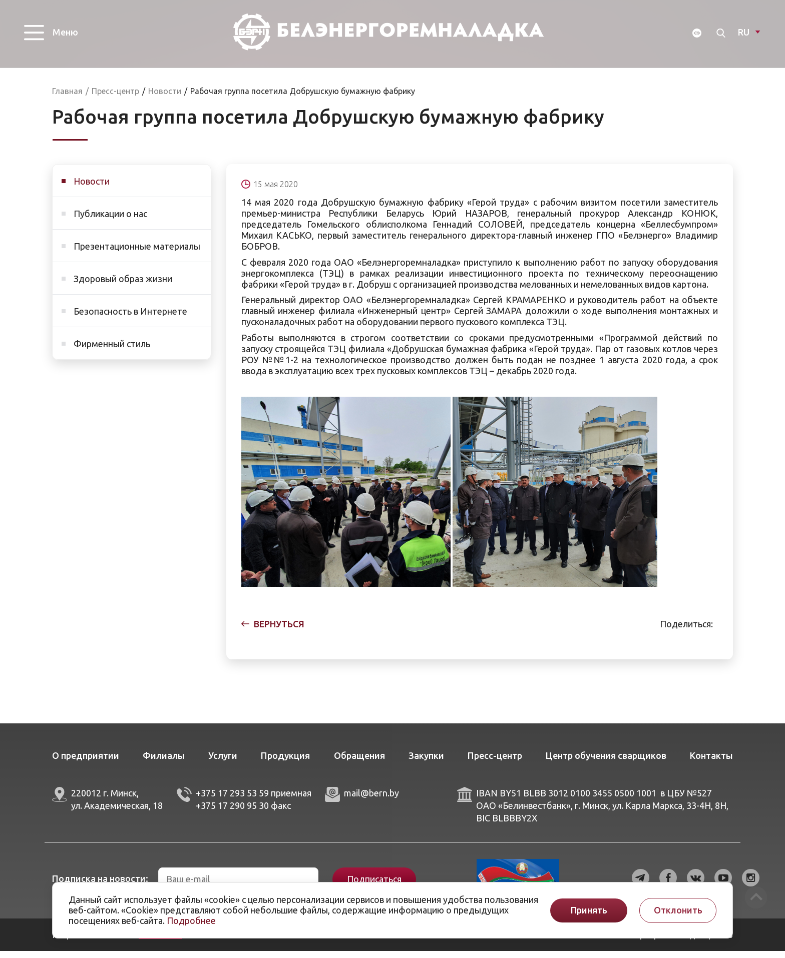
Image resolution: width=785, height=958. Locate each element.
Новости (92, 188)
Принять (589, 910)
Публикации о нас (110, 221)
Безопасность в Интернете (130, 318)
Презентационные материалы (137, 253)
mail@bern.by (371, 800)
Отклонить (678, 910)
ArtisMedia (160, 941)
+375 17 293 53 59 (232, 800)
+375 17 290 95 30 (232, 812)
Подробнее (191, 920)
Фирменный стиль (112, 351)
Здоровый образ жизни (123, 286)
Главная (67, 98)
